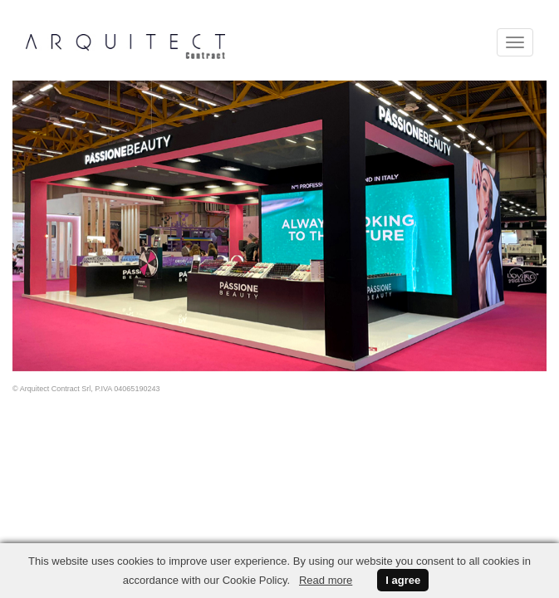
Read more (325, 580)
